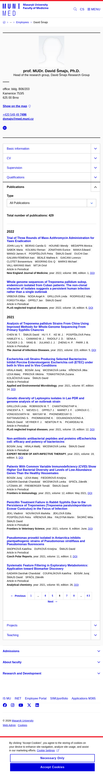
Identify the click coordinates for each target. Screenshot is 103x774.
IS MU (7, 698)
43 (88, 595)
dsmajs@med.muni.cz (18, 119)
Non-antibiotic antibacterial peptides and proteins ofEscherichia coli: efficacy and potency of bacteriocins (51, 440)
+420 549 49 (14, 114)
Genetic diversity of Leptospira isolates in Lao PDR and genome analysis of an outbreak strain (45, 400)
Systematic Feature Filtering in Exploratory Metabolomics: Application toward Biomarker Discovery (47, 567)
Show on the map (17, 106)
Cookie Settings (48, 754)
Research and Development (22, 673)
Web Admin (9, 725)
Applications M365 (84, 698)
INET (18, 698)
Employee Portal (35, 698)
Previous (18, 595)
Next (52, 601)
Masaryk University (22, 720)
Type (10, 195)
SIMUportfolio (59, 698)
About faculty (12, 662)
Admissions (11, 651)
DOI (92, 272)
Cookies (22, 725)
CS (82, 9)
